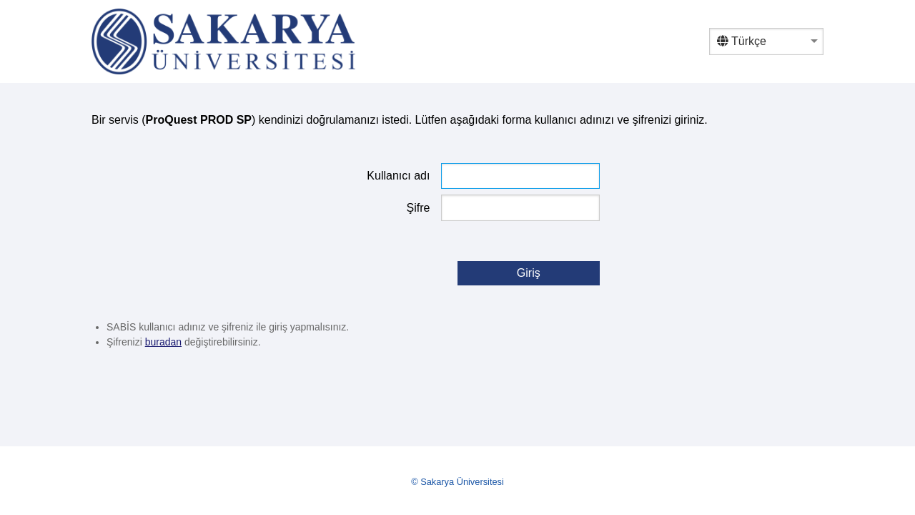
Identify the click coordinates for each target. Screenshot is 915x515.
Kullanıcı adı (398, 176)
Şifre (418, 208)
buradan (163, 342)
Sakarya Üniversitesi (462, 481)
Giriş (528, 273)
